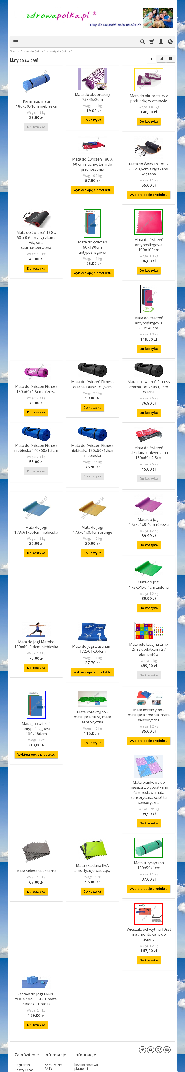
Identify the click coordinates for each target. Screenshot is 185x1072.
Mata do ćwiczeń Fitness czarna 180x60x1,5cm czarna (149, 353)
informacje (85, 994)
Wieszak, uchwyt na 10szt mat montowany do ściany (149, 883)
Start (13, 51)
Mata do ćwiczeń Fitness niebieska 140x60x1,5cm (36, 411)
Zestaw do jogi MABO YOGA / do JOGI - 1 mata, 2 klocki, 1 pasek (36, 943)
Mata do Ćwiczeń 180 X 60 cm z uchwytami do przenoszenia (92, 161)
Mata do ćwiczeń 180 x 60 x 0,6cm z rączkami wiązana (149, 163)
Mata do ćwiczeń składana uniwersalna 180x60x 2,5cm (149, 416)
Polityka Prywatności (23, 1022)
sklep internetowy (155, 1067)
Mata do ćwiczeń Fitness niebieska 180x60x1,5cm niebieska (92, 413)
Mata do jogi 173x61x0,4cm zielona (148, 544)
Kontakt (50, 1015)
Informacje (55, 994)
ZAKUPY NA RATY (53, 1003)
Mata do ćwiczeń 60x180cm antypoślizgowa (92, 235)
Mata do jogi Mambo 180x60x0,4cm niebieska (36, 602)
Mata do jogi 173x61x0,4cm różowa (148, 483)
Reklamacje (22, 1015)
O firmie (50, 1010)
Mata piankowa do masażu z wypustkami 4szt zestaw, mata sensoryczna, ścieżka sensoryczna (149, 751)
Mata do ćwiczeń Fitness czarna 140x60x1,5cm (149, 293)
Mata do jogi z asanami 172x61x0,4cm (92, 606)
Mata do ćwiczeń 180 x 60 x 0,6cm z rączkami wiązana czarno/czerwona (36, 227)
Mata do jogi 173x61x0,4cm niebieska (36, 491)
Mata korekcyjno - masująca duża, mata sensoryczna (36, 743)
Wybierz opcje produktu (92, 186)
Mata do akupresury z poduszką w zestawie (149, 97)
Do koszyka (92, 118)
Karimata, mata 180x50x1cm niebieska (36, 102)
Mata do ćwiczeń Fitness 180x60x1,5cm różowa (92, 298)
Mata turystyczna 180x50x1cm (149, 819)
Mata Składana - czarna (36, 825)
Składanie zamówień (22, 1040)
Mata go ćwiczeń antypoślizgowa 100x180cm (148, 679)
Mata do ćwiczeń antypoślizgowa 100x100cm (148, 234)
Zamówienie (26, 994)
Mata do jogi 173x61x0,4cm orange (92, 491)
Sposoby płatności (21, 1031)
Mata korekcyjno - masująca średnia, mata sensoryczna (92, 741)
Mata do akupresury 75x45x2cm (92, 96)
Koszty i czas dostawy (23, 1008)
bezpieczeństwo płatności (86, 1003)
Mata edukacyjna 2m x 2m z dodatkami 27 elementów (149, 604)
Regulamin (22, 1001)
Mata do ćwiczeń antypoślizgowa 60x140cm (36, 308)
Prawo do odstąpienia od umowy (25, 1051)
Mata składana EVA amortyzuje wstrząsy (92, 821)
